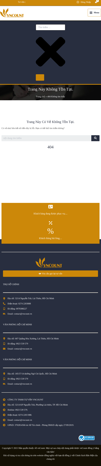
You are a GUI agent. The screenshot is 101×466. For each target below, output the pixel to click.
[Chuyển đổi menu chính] (94, 12)
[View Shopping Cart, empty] (96, 2)
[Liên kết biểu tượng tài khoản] (84, 2)
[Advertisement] (50, 177)
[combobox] (50, 27)
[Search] (40, 77)
